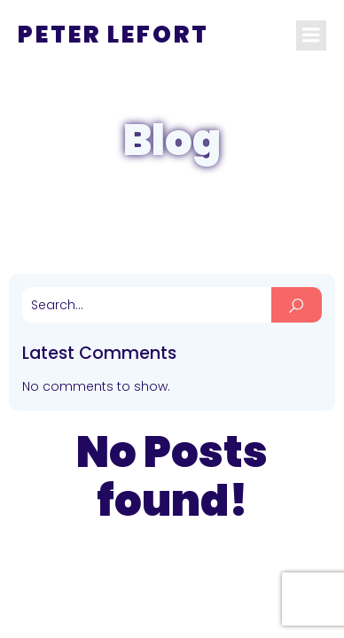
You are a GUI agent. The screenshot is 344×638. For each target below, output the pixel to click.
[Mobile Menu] (311, 35)
